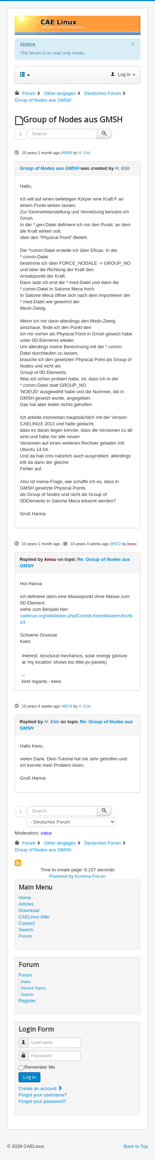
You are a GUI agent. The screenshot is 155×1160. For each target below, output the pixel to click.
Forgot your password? (42, 1101)
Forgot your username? (43, 1095)
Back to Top (136, 1146)
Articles (26, 904)
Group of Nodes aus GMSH (49, 168)
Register (27, 1000)
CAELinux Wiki (34, 917)
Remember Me (39, 1067)
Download (29, 910)
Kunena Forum (90, 876)
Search (26, 929)
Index (26, 981)
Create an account (41, 1088)
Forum (25, 936)
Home (25, 897)
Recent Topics (33, 988)
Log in (29, 1077)
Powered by (61, 876)
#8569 (66, 153)
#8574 (66, 706)
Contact (27, 923)
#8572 (115, 544)
